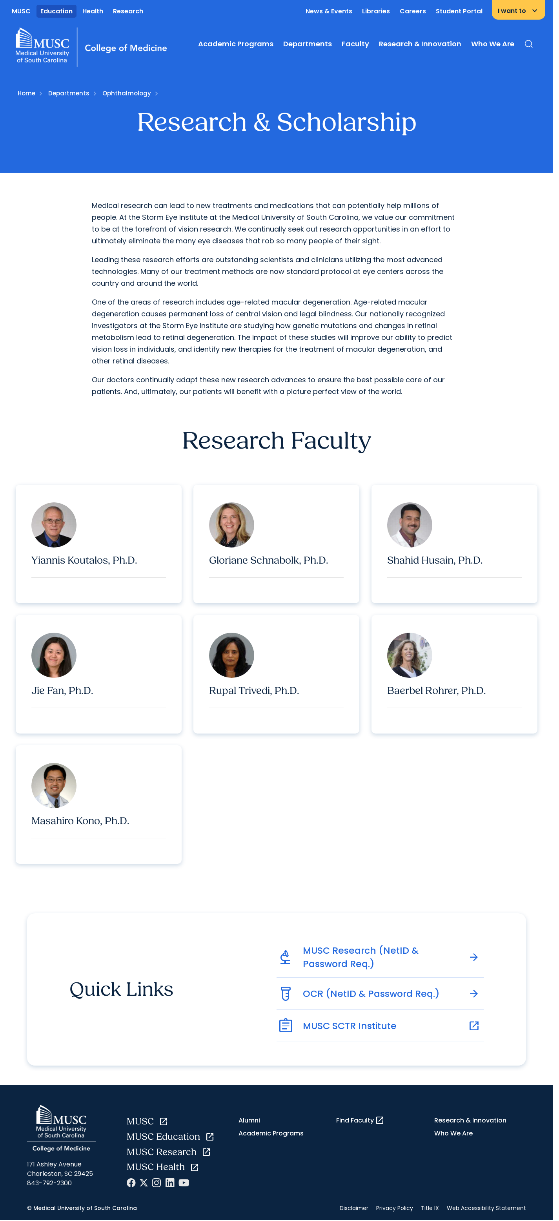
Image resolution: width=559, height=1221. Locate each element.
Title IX (430, 1208)
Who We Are (492, 44)
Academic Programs (235, 44)
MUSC (21, 11)
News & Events (329, 11)
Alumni (249, 1120)
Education (56, 11)
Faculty (355, 44)
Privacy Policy (394, 1208)
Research (128, 11)
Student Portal (459, 11)
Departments (307, 44)
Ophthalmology (126, 93)
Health (92, 11)
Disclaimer (354, 1208)
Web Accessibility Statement (486, 1208)
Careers (413, 11)
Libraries (376, 11)
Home (26, 93)
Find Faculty (360, 1120)
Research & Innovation (420, 44)
